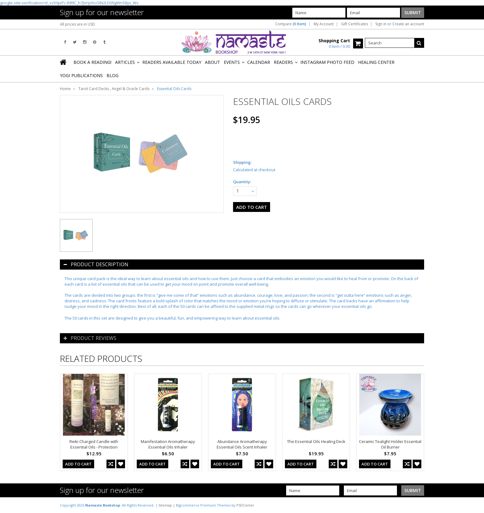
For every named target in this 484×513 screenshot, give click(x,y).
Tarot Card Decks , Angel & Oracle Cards (113, 88)
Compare (290, 24)
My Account (324, 24)
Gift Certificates (354, 24)
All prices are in (77, 24)
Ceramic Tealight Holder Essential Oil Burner (390, 444)
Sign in (380, 24)
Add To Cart (78, 464)
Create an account (408, 24)
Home (65, 88)
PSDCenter (245, 505)
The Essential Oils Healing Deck (316, 441)
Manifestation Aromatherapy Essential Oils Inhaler (168, 444)
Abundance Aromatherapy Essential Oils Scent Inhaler (242, 444)
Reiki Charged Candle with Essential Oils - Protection (93, 444)
